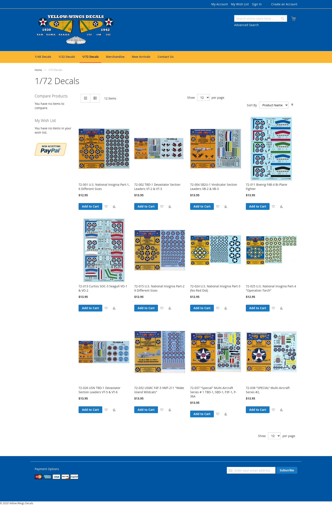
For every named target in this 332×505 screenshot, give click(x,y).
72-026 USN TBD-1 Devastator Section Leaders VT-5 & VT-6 (99, 390)
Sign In (257, 4)
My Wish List (240, 4)
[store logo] (76, 29)
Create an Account (284, 4)
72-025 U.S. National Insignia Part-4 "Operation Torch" (271, 288)
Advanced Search (246, 25)
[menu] (166, 57)
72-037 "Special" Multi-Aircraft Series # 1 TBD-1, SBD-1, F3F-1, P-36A (213, 392)
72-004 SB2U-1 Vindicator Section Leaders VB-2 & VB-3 (213, 187)
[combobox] (260, 18)
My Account (219, 4)
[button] (106, 206)
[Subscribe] (286, 470)
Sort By (252, 105)
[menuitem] (43, 56)
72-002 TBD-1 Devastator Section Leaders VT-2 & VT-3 (157, 187)
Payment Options (47, 469)
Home (39, 70)
